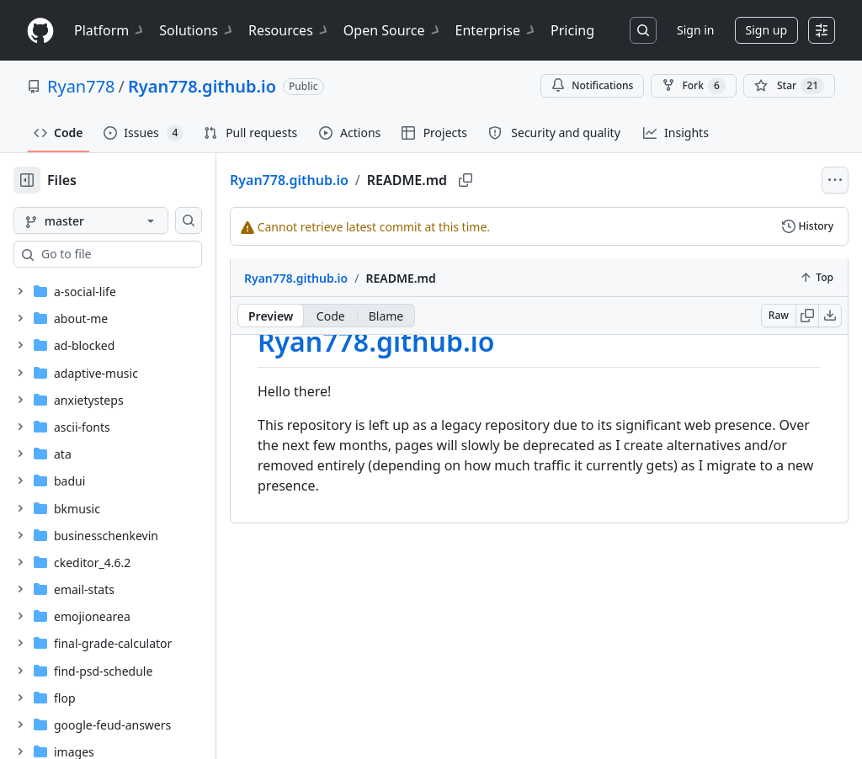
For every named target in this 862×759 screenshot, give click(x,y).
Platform (110, 30)
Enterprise (496, 30)
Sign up (766, 30)
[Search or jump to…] (643, 30)
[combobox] (141, 254)
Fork (693, 85)
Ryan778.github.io (202, 86)
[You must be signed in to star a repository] (789, 86)
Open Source (392, 30)
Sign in (695, 30)
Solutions (197, 30)
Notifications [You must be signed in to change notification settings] (592, 85)
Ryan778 (81, 86)
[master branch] (117, 220)
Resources (289, 30)
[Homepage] (40, 31)
